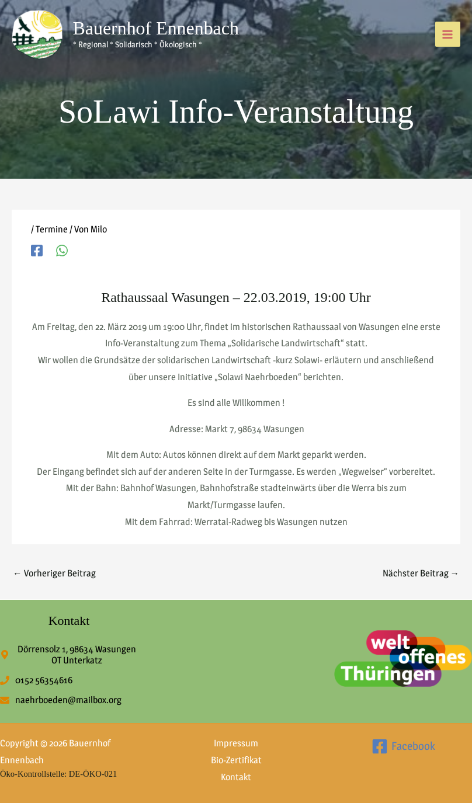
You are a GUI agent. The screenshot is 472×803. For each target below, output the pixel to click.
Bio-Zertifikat (236, 760)
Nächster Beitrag (421, 573)
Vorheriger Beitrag (54, 573)
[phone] (36, 680)
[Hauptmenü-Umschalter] (447, 34)
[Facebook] (37, 250)
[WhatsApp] (62, 250)
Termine (52, 229)
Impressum (236, 743)
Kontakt (236, 777)
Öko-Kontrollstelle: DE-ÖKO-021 (58, 773)
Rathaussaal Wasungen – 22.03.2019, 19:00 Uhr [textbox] (236, 297)
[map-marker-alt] (69, 655)
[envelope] (61, 699)
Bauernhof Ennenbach (156, 28)
